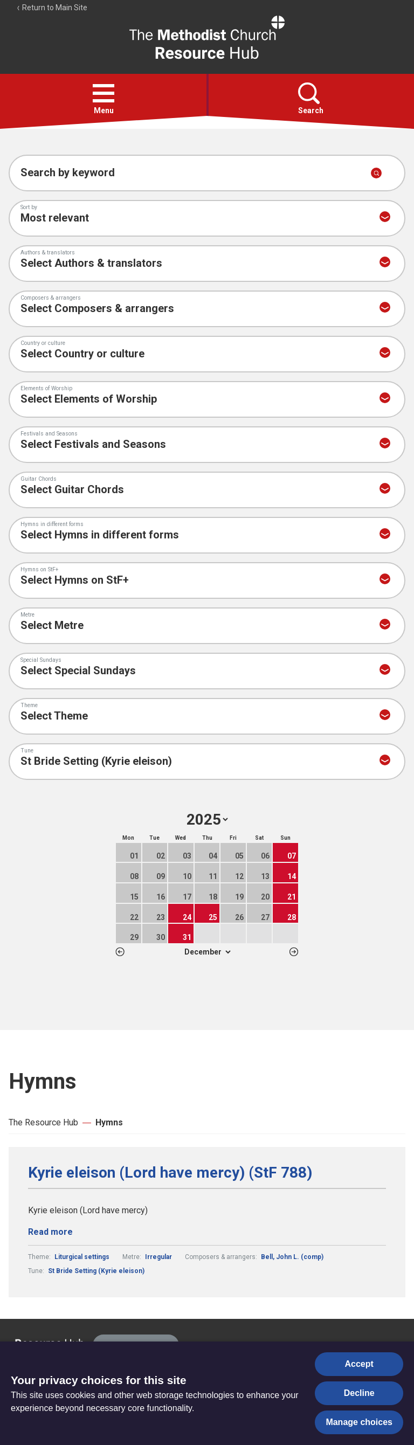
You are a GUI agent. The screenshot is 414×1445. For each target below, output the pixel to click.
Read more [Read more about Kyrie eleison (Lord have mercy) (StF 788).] (50, 1232)
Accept (359, 1363)
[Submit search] (376, 173)
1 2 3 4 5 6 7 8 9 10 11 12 (207, 952)
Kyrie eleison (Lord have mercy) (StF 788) (170, 1172)
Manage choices (359, 1422)
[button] (103, 93)
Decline (359, 1393)
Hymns (109, 1122)
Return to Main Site (51, 7)
